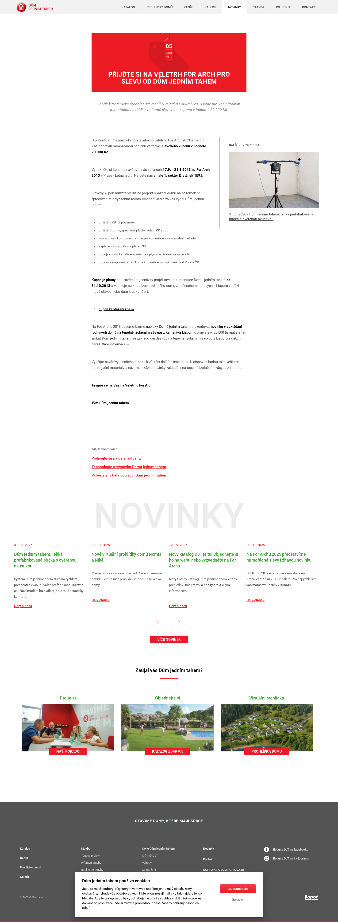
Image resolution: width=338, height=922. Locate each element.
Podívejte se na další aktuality (117, 458)
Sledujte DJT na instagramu (286, 858)
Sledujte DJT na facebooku (286, 849)
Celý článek (23, 605)
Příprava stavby (91, 862)
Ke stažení (149, 869)
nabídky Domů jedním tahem (168, 326)
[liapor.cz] (311, 897)
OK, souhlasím (238, 889)
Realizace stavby (92, 869)
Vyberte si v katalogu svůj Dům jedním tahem (129, 475)
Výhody (147, 862)
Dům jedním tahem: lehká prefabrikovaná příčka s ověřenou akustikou (271, 216)
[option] (53, 575)
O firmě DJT (150, 855)
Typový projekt (90, 855)
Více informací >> (116, 344)
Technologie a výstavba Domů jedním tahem (129, 467)
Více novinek (169, 639)
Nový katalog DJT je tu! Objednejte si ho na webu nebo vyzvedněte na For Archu (203, 560)
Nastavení (238, 899)
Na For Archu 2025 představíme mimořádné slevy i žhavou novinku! (279, 557)
